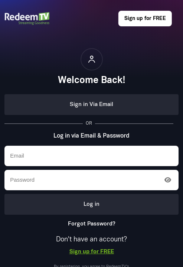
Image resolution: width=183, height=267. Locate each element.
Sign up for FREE (145, 18)
